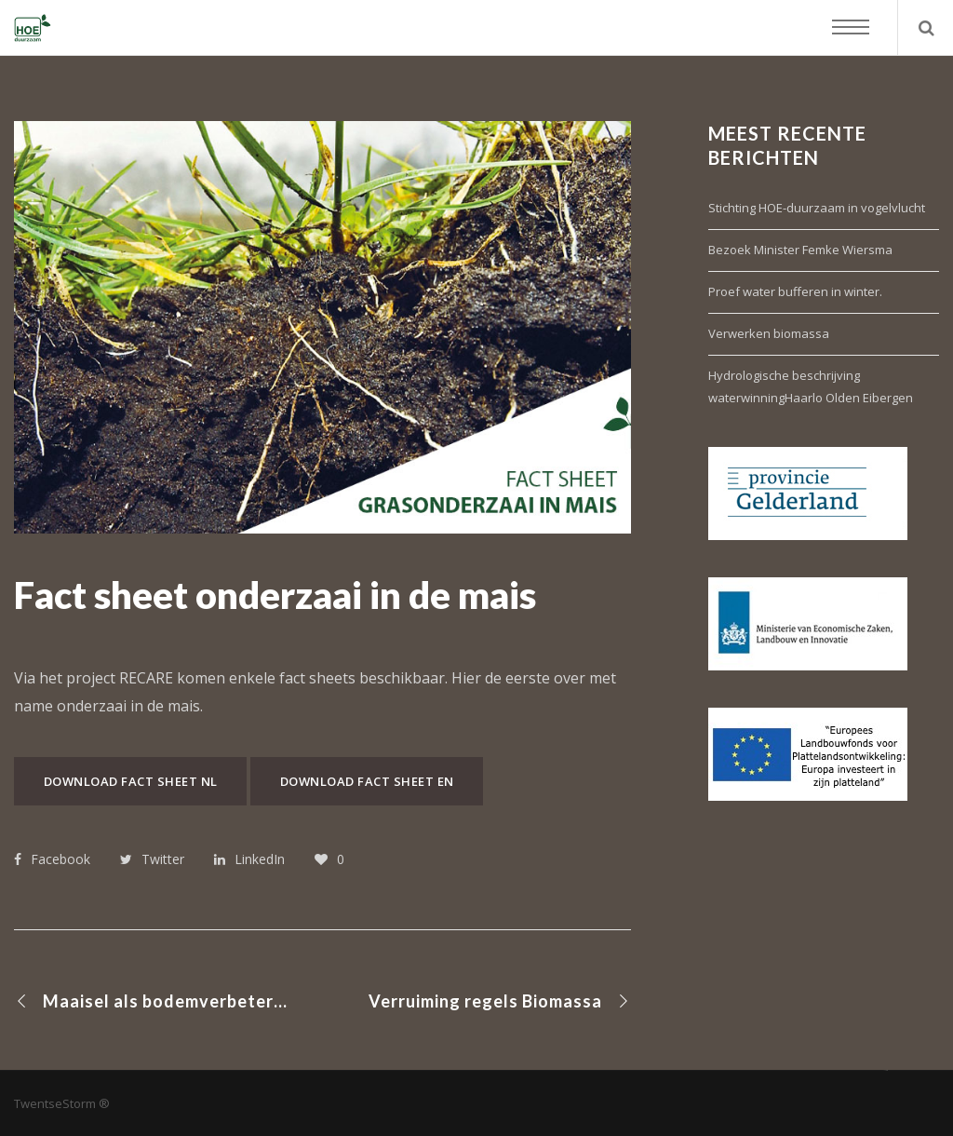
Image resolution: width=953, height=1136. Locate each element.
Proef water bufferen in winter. (795, 291)
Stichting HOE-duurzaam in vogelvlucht (816, 207)
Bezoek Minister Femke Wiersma (800, 249)
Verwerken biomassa (768, 333)
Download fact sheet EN (367, 781)
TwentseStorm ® (62, 1103)
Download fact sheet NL (131, 781)
